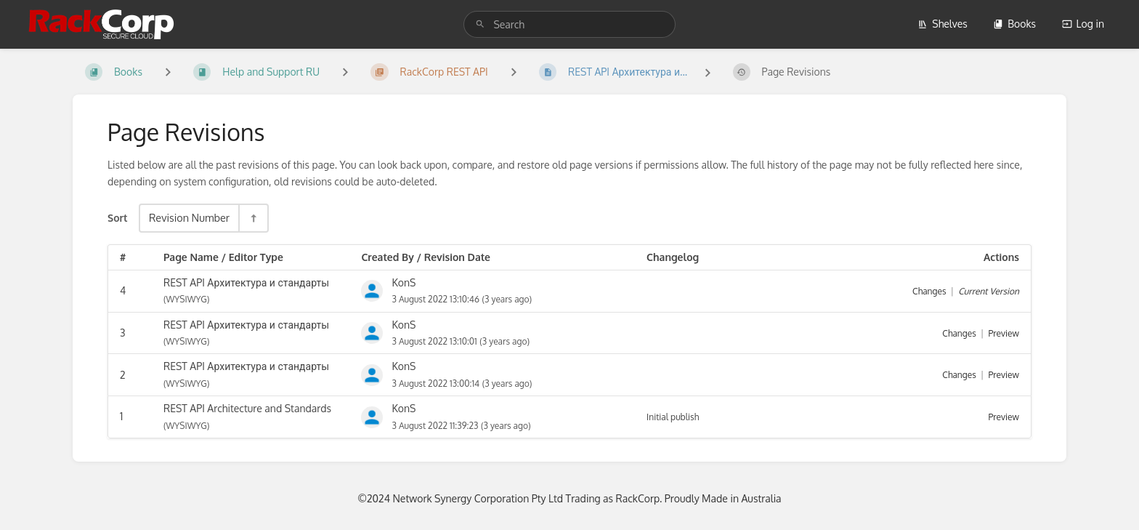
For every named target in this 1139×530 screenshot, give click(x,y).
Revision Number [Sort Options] (189, 217)
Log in (1083, 23)
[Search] (480, 24)
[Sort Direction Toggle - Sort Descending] (252, 217)
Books (1014, 23)
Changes (929, 291)
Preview (1004, 333)
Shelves (942, 23)
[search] (569, 24)
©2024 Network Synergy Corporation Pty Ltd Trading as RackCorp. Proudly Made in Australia (569, 498)
